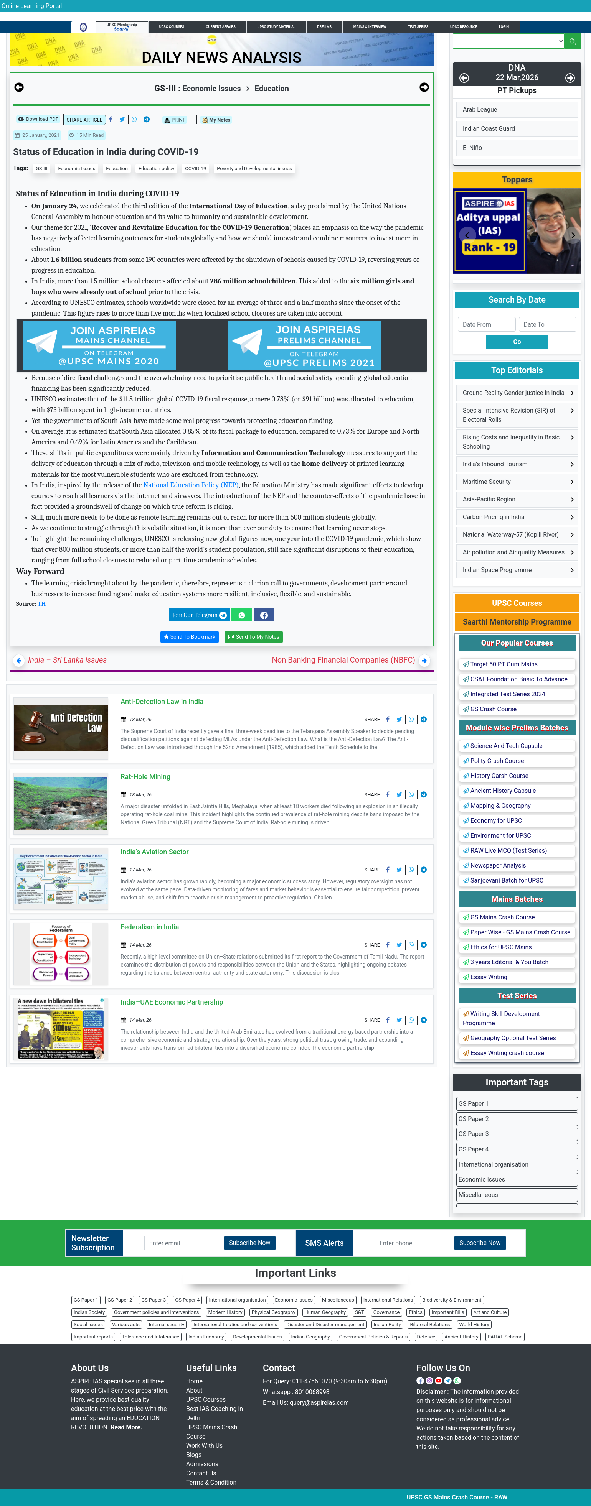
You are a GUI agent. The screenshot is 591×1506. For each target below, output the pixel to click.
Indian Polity (387, 1324)
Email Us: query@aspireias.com (306, 1402)
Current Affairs (221, 27)
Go (517, 341)
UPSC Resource (463, 27)
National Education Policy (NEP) (191, 485)
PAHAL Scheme (505, 1337)
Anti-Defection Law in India (162, 701)
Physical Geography (274, 1312)
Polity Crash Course (493, 761)
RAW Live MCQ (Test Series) (505, 850)
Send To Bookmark (189, 637)
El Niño (472, 147)
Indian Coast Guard (489, 128)
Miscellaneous (478, 1195)
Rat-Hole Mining (145, 777)
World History (474, 1324)
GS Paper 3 (474, 1134)
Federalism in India (150, 927)
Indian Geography (310, 1337)
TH (42, 603)
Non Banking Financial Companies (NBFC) (343, 659)
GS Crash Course (490, 709)
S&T (359, 1312)
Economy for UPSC (492, 820)
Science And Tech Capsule (503, 746)
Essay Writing (485, 977)
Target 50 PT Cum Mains (500, 664)
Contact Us (201, 1473)
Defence (426, 1337)
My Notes (216, 120)
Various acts (126, 1324)
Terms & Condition (211, 1482)
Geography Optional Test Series (509, 1038)
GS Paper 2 (474, 1119)
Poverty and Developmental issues (254, 168)
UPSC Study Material (277, 27)
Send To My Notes (253, 637)
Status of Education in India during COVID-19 (106, 151)
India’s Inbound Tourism (495, 464)
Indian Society (89, 1312)
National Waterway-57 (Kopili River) (511, 534)
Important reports (93, 1337)
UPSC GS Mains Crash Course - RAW (485, 1497)
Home (194, 1381)
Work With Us (204, 1445)
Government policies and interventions (156, 1312)
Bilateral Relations (430, 1324)
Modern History (225, 1312)
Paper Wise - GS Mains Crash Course (517, 932)
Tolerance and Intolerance (150, 1337)
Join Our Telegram (199, 615)
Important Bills (448, 1312)
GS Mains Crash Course (499, 917)
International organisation (493, 1164)
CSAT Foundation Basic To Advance (515, 679)
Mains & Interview (369, 27)
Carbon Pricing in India (493, 517)
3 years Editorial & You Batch (505, 962)
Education (267, 88)
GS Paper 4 (474, 1149)
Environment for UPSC (497, 835)
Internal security (166, 1324)
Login (504, 27)
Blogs (193, 1454)
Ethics (415, 1312)
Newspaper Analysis (494, 865)
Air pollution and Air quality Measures (514, 552)
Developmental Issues (257, 1337)
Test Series (418, 27)
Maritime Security (487, 481)
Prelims (324, 27)
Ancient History (461, 1337)
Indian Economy (206, 1337)
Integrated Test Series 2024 (504, 694)
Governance (386, 1312)
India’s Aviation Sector (155, 852)
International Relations (388, 1300)
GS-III (41, 168)
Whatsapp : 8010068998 (296, 1392)
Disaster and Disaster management (325, 1324)
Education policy (156, 168)
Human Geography (325, 1312)
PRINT (174, 120)
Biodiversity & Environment (451, 1300)
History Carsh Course (495, 775)
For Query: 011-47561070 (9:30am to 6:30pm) (325, 1381)
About (194, 1390)
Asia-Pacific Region (489, 499)
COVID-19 (195, 168)
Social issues (88, 1324)
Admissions (202, 1464)
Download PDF (38, 119)
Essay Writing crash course (503, 1053)
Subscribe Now (249, 1242)
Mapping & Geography (497, 805)
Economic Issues (76, 168)
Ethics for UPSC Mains (497, 947)
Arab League (480, 109)
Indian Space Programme (497, 570)
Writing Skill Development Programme (501, 1018)
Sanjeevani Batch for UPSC (503, 880)
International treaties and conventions (235, 1324)
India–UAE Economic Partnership (172, 1002)
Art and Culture (490, 1312)
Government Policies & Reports (373, 1337)
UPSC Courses (171, 27)
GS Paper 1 (474, 1103)
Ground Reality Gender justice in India (514, 392)
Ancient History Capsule (499, 790)
